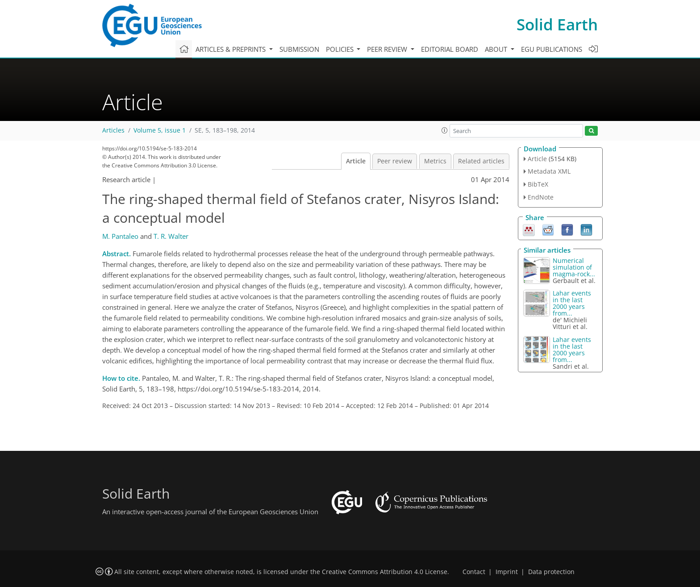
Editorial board (449, 49)
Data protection (551, 572)
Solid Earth (557, 24)
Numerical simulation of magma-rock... (574, 267)
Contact (473, 572)
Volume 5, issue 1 (159, 130)
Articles (113, 130)
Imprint (507, 572)
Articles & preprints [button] (231, 49)
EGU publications (551, 49)
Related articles (481, 161)
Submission (299, 49)
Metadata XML (549, 171)
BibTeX (538, 184)
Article (356, 161)
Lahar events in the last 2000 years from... (572, 303)
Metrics (435, 161)
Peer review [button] (388, 49)
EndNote (541, 197)
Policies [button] (340, 49)
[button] (445, 130)
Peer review (394, 161)
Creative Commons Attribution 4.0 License (384, 572)
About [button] (497, 49)
